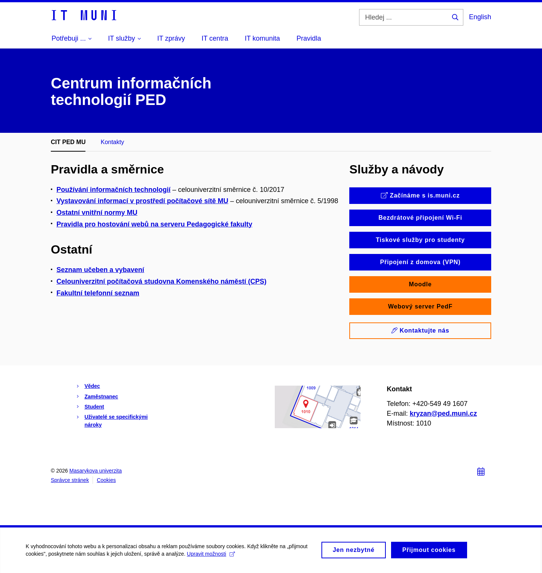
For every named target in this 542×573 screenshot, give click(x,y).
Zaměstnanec (101, 397)
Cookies (106, 480)
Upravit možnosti (211, 558)
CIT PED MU (68, 142)
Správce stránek (70, 480)
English (480, 17)
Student (94, 407)
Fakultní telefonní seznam (97, 293)
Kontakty (112, 142)
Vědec (92, 386)
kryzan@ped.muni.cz (443, 413)
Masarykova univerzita (95, 471)
